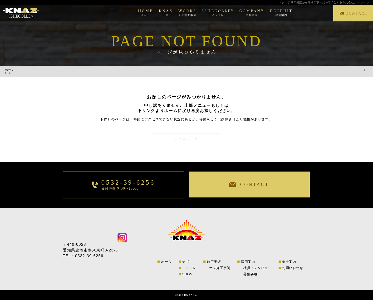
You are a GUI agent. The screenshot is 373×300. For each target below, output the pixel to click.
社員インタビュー (257, 268)
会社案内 (289, 262)
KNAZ (166, 12)
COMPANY (251, 12)
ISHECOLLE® (218, 12)
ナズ (185, 262)
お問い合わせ (292, 268)
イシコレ (189, 268)
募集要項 (250, 274)
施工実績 (214, 262)
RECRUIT (281, 12)
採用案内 (248, 262)
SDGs (187, 274)
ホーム (10, 70)
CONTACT (357, 13)
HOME (145, 12)
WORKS (187, 12)
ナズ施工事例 (219, 268)
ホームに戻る (186, 138)
